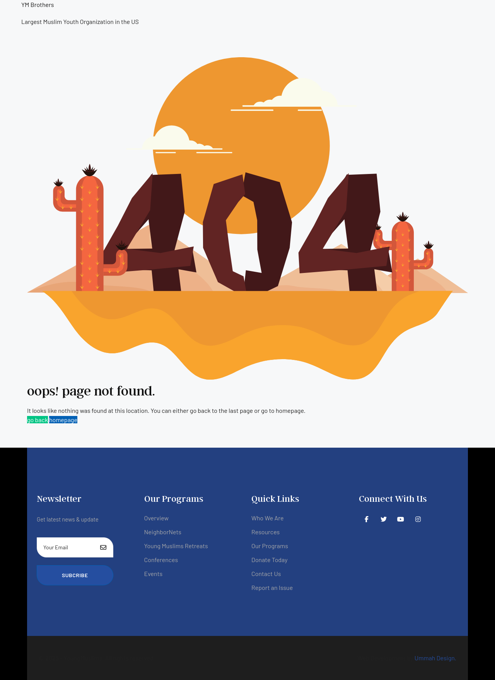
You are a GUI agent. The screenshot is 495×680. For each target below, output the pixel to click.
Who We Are (267, 518)
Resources (265, 531)
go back (37, 419)
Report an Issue (272, 587)
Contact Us (266, 573)
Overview (156, 518)
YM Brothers (37, 4)
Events (153, 573)
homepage (63, 419)
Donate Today (269, 559)
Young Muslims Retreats (176, 545)
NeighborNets (163, 531)
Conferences (161, 559)
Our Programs (269, 545)
